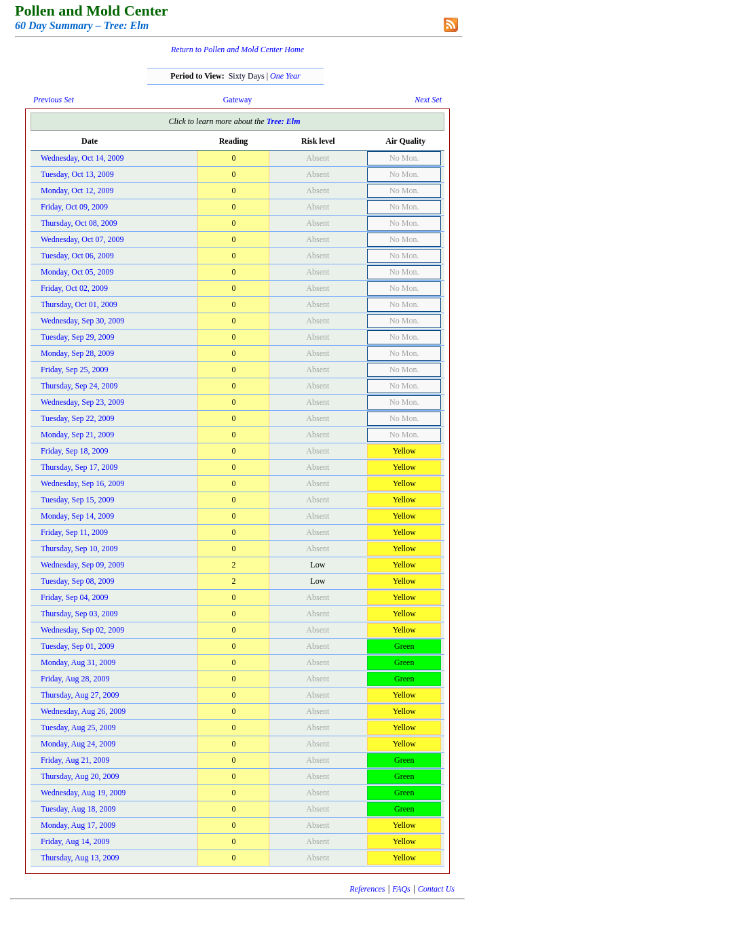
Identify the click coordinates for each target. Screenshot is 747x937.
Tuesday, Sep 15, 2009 (77, 499)
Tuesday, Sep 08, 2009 (77, 581)
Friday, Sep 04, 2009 (75, 597)
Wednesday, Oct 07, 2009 (82, 239)
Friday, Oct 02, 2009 (74, 288)
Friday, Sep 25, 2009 (75, 369)
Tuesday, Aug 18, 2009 (78, 809)
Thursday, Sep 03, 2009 (79, 613)
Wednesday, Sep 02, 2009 (82, 630)
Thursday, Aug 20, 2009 (80, 776)
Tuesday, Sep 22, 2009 (77, 418)
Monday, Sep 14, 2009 (77, 516)
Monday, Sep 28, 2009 (77, 353)
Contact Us (436, 889)
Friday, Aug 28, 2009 (75, 678)
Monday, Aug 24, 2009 (78, 744)
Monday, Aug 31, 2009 (78, 662)
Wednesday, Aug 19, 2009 (83, 792)
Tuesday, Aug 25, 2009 (78, 727)
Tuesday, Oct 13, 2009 (77, 174)
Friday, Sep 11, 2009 (74, 532)
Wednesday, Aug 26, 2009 (83, 711)
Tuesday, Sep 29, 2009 (77, 337)
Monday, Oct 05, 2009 (77, 272)
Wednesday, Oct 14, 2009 (82, 158)
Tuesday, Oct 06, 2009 (77, 255)
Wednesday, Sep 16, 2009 (82, 483)
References (367, 889)
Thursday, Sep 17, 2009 (79, 467)
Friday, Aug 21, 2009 (75, 760)
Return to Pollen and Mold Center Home (237, 49)
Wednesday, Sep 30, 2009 (82, 320)
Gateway (237, 99)
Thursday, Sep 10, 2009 (79, 548)
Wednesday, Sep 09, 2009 (82, 565)
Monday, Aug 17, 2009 (78, 825)
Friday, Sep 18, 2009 (75, 451)
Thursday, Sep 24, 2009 (79, 386)
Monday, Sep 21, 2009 (77, 434)
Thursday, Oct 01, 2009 (79, 304)
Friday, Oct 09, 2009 (74, 207)
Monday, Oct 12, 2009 (77, 190)
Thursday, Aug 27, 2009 (80, 695)
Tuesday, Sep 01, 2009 (77, 646)
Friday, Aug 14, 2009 (75, 841)
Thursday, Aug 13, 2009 (80, 857)
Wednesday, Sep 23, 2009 (82, 402)
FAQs (401, 889)
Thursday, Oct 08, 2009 (79, 223)
